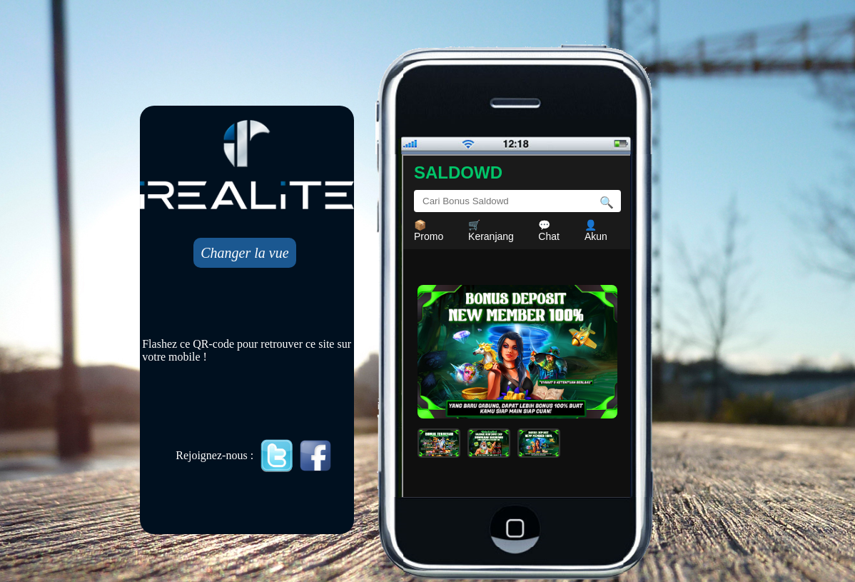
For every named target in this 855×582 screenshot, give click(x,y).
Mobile (517, 327)
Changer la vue (244, 253)
